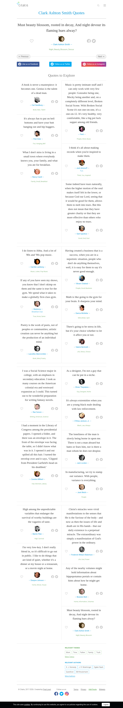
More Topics (69, 657)
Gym (88, 318)
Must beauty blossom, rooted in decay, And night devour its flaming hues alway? (84, 614)
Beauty (57, 49)
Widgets (102, 689)
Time (75, 652)
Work (84, 139)
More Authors (70, 676)
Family (33, 181)
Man (38, 110)
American (39, 417)
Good (80, 238)
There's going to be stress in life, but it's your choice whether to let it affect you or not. (84, 330)
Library (44, 484)
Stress (83, 352)
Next (100, 56)
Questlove (70, 672)
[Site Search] (98, 5)
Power (87, 559)
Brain (84, 318)
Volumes (91, 601)
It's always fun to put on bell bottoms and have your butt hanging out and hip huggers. (39, 122)
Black (79, 425)
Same (43, 316)
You (83, 175)
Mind (39, 358)
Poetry (43, 358)
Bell (44, 144)
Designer (83, 392)
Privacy (83, 689)
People (79, 139)
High (36, 539)
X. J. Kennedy (71, 667)
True (34, 316)
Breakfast (44, 181)
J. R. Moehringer (85, 667)
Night (51, 49)
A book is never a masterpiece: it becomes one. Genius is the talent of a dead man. (39, 89)
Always (87, 425)
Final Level (47, 689)
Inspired (88, 175)
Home (34, 585)
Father (82, 652)
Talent (43, 110)
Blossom (64, 49)
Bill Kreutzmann (82, 672)
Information (83, 601)
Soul (87, 238)
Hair (33, 484)
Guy (78, 392)
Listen (37, 271)
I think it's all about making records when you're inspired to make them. (84, 152)
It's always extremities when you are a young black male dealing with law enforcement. (83, 404)
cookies (27, 705)
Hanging (39, 144)
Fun (34, 144)
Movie (39, 585)
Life (78, 352)
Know (39, 316)
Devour (71, 49)
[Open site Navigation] (104, 5)
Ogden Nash (98, 667)
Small (38, 181)
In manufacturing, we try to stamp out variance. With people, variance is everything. (83, 476)
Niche (89, 392)
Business (89, 288)
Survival (41, 539)
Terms (76, 689)
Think (79, 175)
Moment (38, 484)
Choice (88, 352)
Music (89, 139)
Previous (24, 56)
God (84, 238)
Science (45, 417)
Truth (98, 652)
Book (35, 110)
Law (83, 425)
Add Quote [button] (93, 689)
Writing (32, 417)
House (44, 585)
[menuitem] (76, 689)
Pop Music (44, 271)
